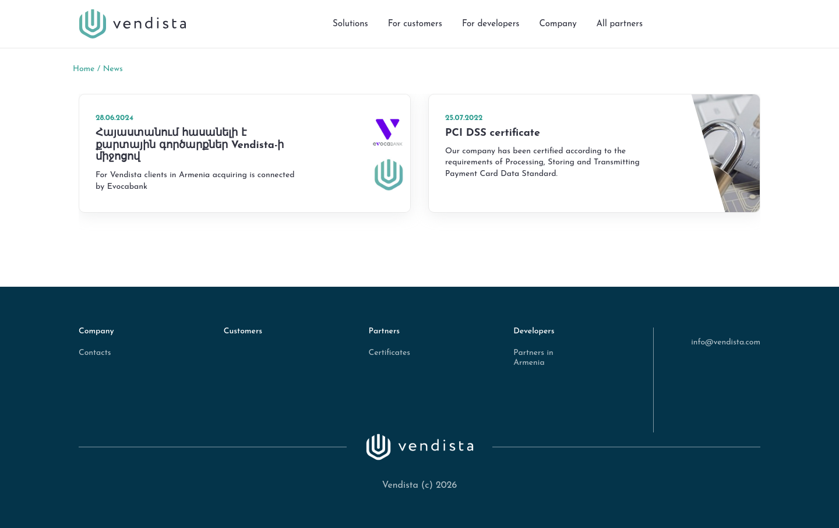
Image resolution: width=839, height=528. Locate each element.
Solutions (350, 24)
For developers (491, 24)
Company (557, 24)
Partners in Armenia (533, 358)
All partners (620, 24)
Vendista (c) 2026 (419, 485)
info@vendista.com (725, 342)
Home (83, 69)
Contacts (95, 353)
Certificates (389, 353)
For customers (415, 24)
